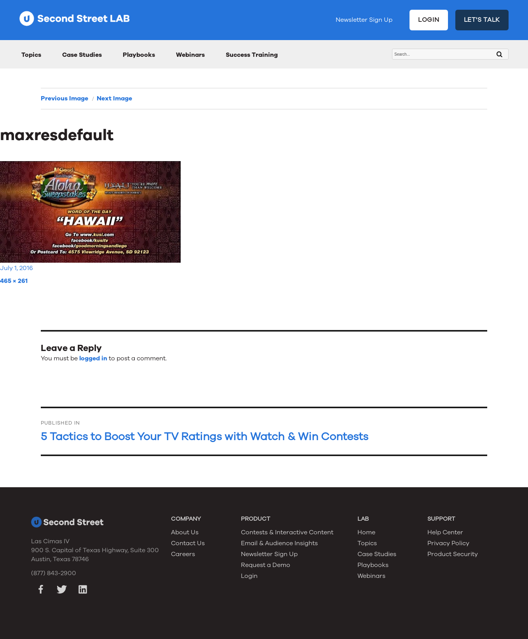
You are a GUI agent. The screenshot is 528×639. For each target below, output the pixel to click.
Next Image (114, 98)
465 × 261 (14, 281)
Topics (31, 55)
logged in (93, 358)
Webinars (190, 55)
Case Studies (82, 55)
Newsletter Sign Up (364, 20)
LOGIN (428, 20)
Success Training (252, 55)
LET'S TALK (482, 20)
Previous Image (64, 98)
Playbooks (139, 55)
